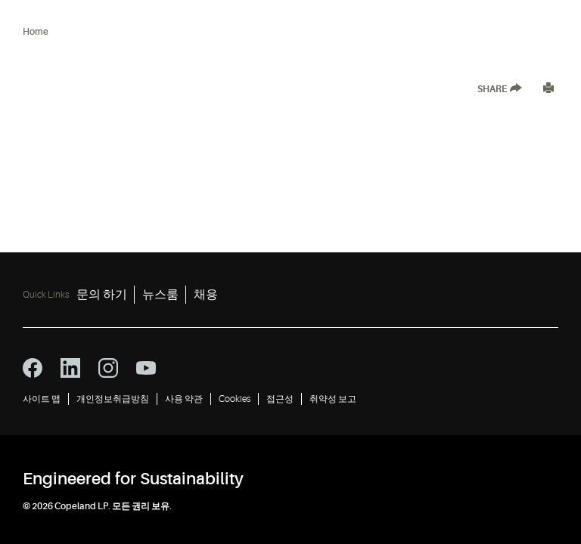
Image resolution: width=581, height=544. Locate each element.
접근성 (280, 399)
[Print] (548, 89)
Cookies (234, 399)
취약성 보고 (332, 399)
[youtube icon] (146, 368)
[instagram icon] (108, 368)
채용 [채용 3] (206, 294)
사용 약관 (184, 399)
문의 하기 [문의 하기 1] (101, 294)
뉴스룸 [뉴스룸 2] (160, 294)
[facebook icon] (32, 368)
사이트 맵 (42, 399)
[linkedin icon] (70, 368)
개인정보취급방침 (112, 399)
